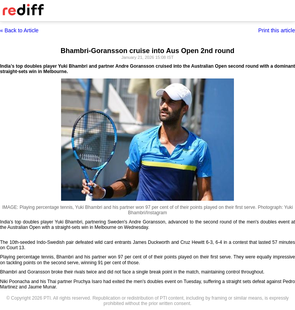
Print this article (276, 30)
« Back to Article (19, 30)
